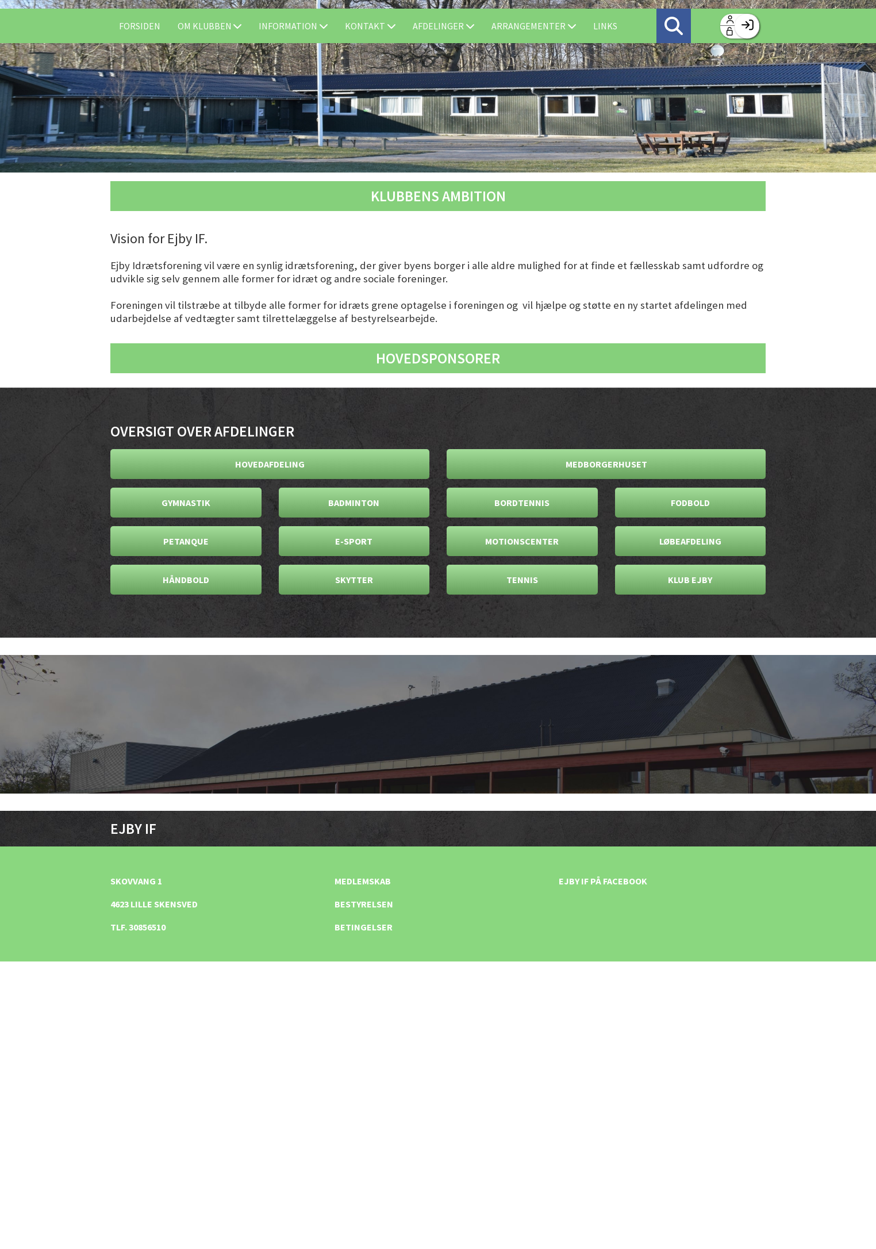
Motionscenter (522, 541)
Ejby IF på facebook (603, 881)
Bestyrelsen (364, 904)
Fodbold (690, 502)
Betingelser (364, 927)
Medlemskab (363, 881)
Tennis (522, 579)
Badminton (353, 502)
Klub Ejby (690, 579)
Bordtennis (522, 502)
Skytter (354, 579)
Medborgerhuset (606, 464)
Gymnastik (186, 502)
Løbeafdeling (690, 541)
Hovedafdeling (270, 464)
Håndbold (186, 579)
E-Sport (353, 541)
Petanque (186, 541)
